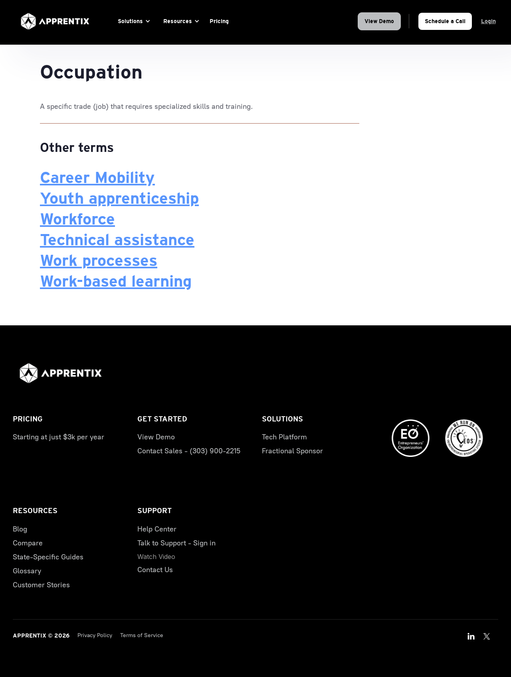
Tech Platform (284, 437)
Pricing (219, 21)
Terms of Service (141, 635)
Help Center (156, 529)
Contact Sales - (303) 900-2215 (188, 451)
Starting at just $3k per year (58, 437)
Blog (20, 529)
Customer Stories (41, 585)
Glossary (27, 571)
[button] (133, 21)
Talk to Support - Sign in (176, 543)
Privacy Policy (94, 635)
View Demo (379, 21)
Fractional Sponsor (292, 451)
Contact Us (155, 569)
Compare (28, 543)
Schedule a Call (445, 21)
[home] (55, 21)
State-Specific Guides (48, 557)
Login (488, 21)
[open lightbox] (156, 556)
